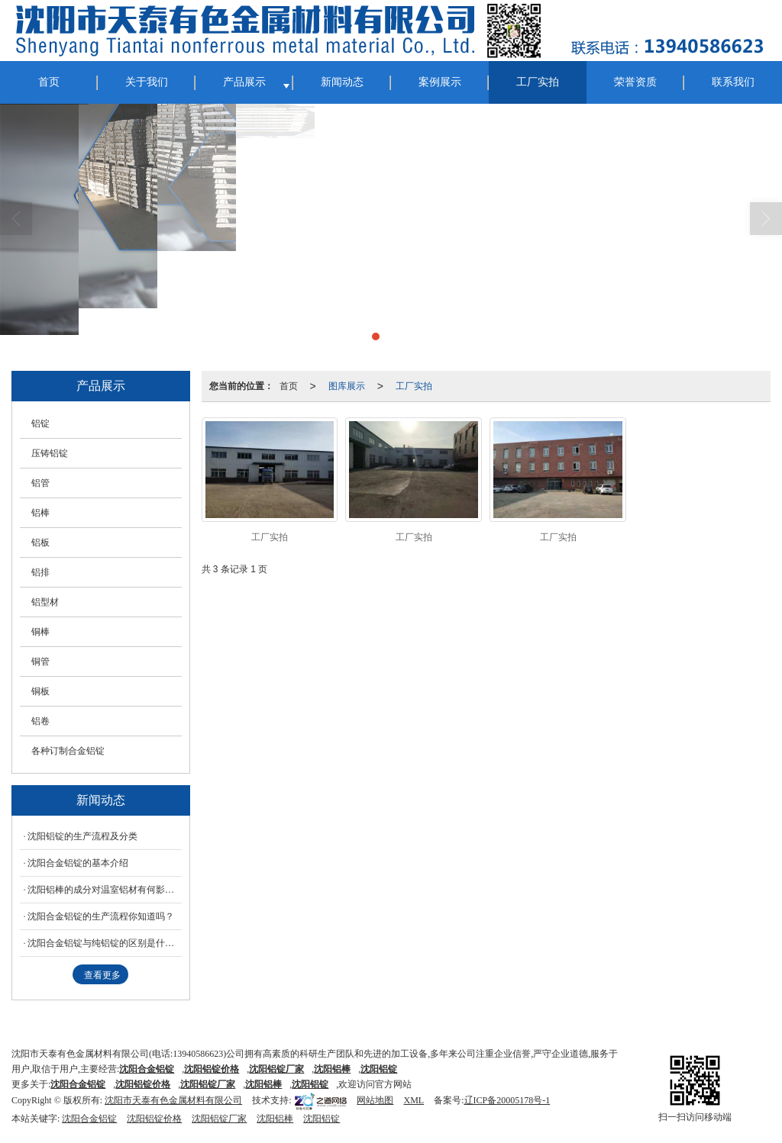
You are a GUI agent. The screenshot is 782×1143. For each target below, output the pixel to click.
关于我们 (146, 82)
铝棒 (40, 512)
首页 (49, 82)
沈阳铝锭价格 (154, 1118)
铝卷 (40, 721)
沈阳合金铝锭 (89, 1118)
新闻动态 (342, 82)
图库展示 (346, 386)
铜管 (40, 661)
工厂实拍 (537, 82)
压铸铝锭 (49, 453)
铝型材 (45, 602)
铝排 (40, 572)
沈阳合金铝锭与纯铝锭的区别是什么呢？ (104, 943)
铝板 (40, 542)
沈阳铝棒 (275, 1118)
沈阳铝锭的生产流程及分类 (82, 836)
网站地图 (375, 1100)
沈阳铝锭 (310, 1084)
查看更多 (102, 975)
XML (413, 1100)
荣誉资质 (635, 82)
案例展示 (439, 82)
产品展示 (244, 82)
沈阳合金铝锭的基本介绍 (77, 863)
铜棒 (40, 631)
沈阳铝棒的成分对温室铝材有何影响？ (104, 889)
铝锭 (40, 423)
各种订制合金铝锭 (68, 750)
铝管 (40, 483)
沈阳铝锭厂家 (219, 1118)
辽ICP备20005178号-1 (507, 1100)
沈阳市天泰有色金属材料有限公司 (173, 1100)
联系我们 (733, 82)
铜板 (40, 691)
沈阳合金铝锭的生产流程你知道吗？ (100, 916)
